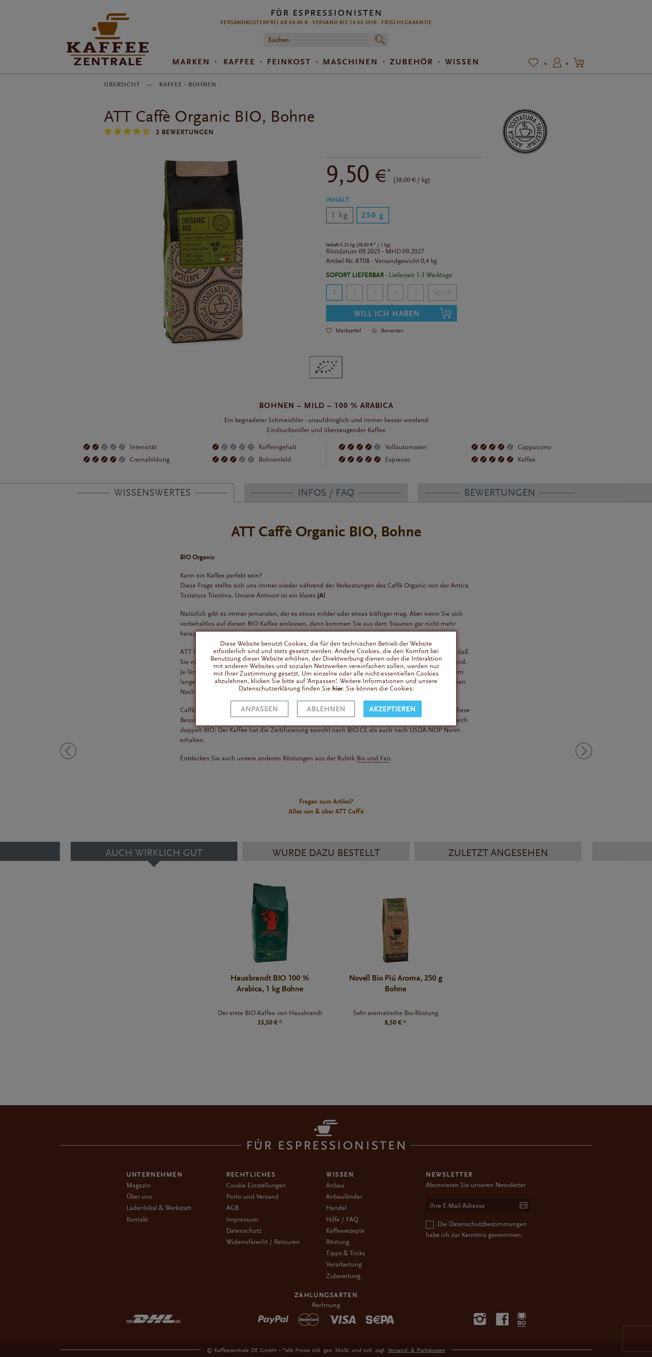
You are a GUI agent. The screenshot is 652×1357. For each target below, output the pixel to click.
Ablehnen (326, 709)
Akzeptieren (392, 709)
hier (337, 688)
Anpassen (259, 709)
